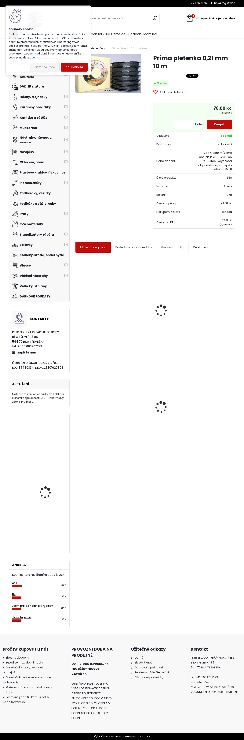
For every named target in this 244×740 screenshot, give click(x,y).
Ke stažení (201, 247)
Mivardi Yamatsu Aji (47, 480)
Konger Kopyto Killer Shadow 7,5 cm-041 (153, 402)
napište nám (27, 352)
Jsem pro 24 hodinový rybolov (32, 606)
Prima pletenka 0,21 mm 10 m (99, 403)
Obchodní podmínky (142, 34)
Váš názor (172, 247)
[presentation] (77, 301)
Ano (14, 583)
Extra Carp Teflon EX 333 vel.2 (50, 432)
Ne (14, 594)
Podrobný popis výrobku (133, 247)
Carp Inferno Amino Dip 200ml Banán (49, 528)
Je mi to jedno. (21, 617)
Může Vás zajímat (93, 247)
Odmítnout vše (45, 67)
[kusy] (182, 124)
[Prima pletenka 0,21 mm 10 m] (108, 73)
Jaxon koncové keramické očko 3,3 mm (97, 288)
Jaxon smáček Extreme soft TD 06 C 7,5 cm (209, 296)
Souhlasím (74, 67)
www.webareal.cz (137, 736)
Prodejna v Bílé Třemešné (107, 34)
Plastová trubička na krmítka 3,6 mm (154, 290)
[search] (155, 18)
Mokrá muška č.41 (199, 407)
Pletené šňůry (96, 48)
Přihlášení (201, 3)
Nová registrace (224, 3)
